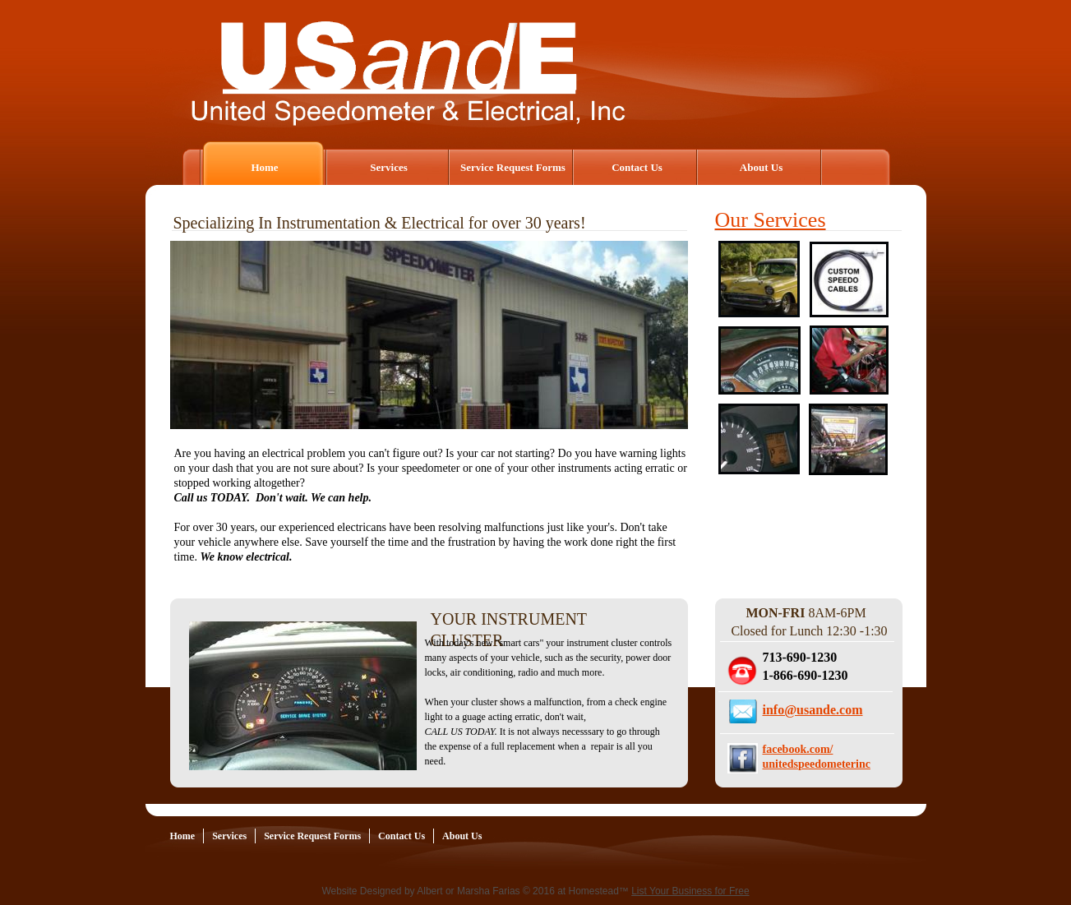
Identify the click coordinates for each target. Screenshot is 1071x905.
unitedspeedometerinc (816, 764)
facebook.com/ (798, 749)
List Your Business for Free (690, 891)
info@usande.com (813, 710)
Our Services (770, 220)
